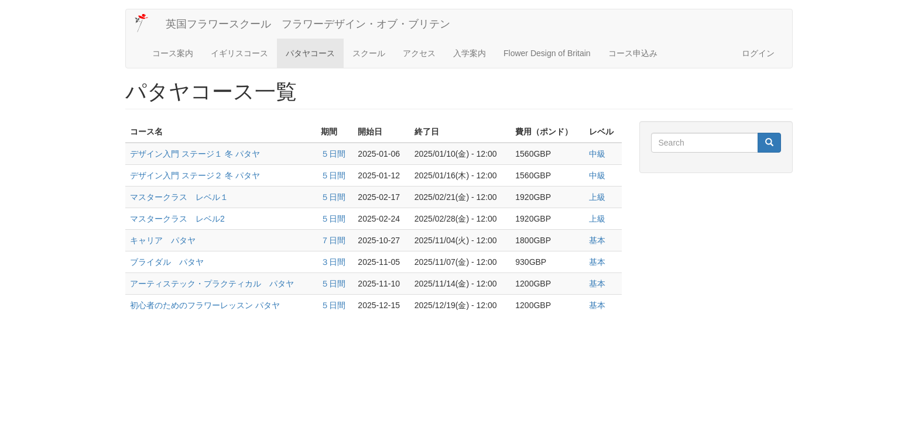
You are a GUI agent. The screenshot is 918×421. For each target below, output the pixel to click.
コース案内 (172, 53)
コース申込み (632, 53)
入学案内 (469, 53)
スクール (368, 53)
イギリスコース (239, 53)
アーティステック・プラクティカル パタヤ (212, 283)
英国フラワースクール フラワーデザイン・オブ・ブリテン (308, 24)
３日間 (333, 262)
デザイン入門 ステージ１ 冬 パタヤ (195, 153)
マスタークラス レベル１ (179, 197)
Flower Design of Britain (547, 53)
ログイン (758, 53)
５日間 (333, 153)
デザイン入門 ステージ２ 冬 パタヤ (195, 175)
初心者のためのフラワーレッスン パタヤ (205, 305)
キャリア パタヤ (163, 240)
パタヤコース (310, 53)
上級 (597, 197)
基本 (597, 240)
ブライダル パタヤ (167, 262)
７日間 (333, 240)
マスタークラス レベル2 (177, 218)
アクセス (419, 53)
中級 (597, 153)
